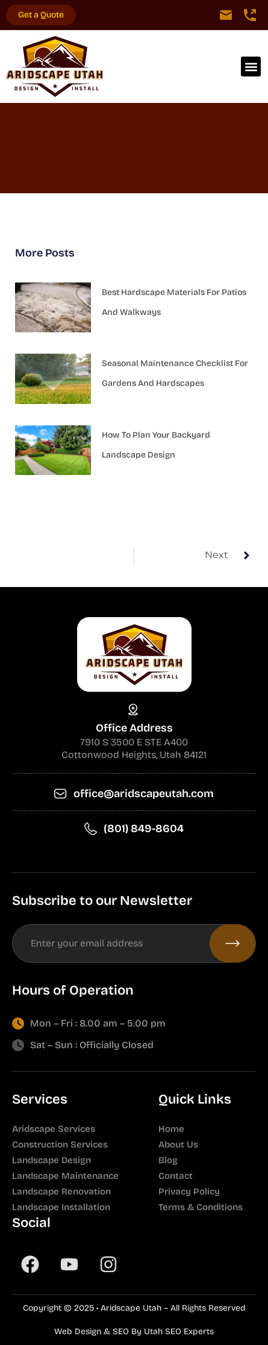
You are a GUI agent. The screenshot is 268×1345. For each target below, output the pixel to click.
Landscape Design (51, 1160)
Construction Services (60, 1144)
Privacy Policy (189, 1191)
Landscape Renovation (61, 1191)
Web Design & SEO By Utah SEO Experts (134, 1331)
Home (171, 1128)
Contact (175, 1175)
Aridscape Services (53, 1128)
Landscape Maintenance (65, 1175)
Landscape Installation (61, 1207)
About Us (178, 1144)
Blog (168, 1160)
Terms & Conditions (200, 1207)
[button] (251, 66)
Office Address (134, 728)
